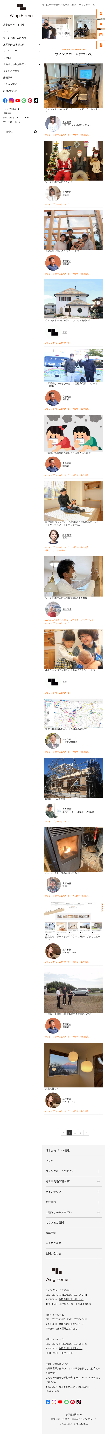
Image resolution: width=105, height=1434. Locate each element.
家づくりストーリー (55, 550)
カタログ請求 (10, 84)
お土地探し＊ (52, 1086)
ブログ (6, 31)
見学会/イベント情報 (13, 24)
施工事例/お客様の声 (13, 44)
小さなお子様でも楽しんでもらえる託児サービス (70, 669)
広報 (65, 331)
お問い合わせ (10, 91)
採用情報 (7, 113)
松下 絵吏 (67, 534)
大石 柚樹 (67, 807)
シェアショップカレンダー (14, 117)
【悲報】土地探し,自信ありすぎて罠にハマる (68, 1012)
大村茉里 (67, 122)
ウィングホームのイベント (59, 181)
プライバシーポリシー (12, 122)
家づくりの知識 (81, 135)
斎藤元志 (67, 261)
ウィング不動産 (10, 109)
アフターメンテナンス (82, 619)
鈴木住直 (67, 738)
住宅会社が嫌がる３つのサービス (62, 251)
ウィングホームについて (58, 135)
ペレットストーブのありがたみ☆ (62, 871)
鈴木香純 (67, 191)
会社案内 (7, 58)
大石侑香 (67, 882)
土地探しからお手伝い (14, 64)
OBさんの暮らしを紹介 (57, 619)
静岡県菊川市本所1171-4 (71, 1319)
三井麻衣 (67, 948)
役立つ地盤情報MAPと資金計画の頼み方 (66, 728)
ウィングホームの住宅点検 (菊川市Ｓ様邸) (66, 597)
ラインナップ (10, 51)
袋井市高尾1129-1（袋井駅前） (74, 1381)
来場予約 (7, 77)
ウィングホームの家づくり (17, 38)
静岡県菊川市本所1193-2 (71, 1294)
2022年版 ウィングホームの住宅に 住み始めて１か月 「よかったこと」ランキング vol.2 (72, 522)
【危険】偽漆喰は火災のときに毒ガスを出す (68, 452)
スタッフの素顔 (81, 894)
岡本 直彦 (67, 608)
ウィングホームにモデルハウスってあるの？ (68, 320)
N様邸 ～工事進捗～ (56, 797)
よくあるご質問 (11, 71)
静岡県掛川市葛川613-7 (71, 1343)
